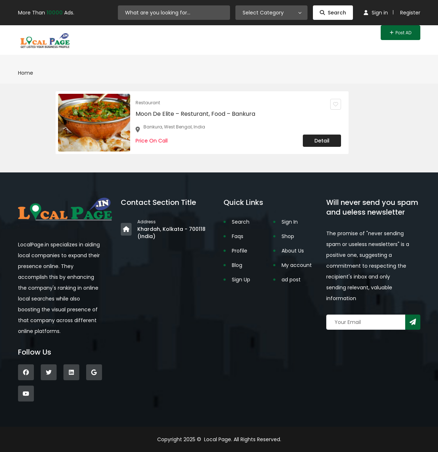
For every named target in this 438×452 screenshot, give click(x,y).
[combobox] (271, 12)
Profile (239, 250)
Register (410, 12)
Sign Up (241, 279)
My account (297, 265)
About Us (293, 250)
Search (333, 12)
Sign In (290, 221)
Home (25, 72)
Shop (288, 236)
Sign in (376, 12)
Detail (321, 140)
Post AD (400, 33)
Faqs (237, 236)
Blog (237, 265)
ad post (291, 279)
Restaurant (148, 103)
